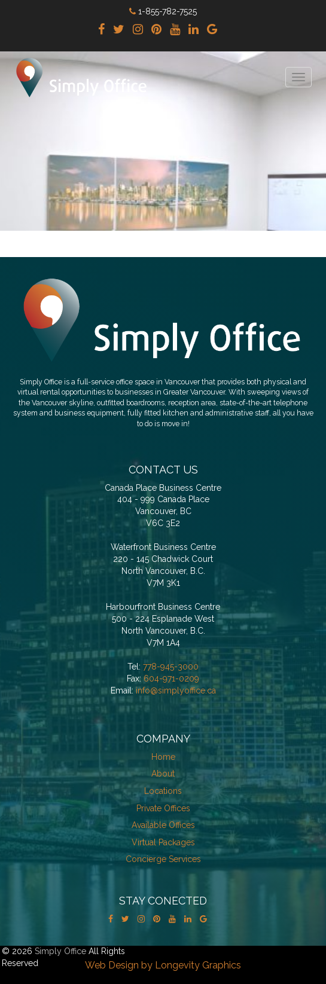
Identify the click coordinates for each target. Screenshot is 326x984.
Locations (163, 791)
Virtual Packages (163, 842)
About (163, 773)
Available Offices (163, 825)
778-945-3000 (171, 666)
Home (163, 757)
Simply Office (60, 951)
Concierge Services (163, 859)
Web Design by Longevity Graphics (163, 965)
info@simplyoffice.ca (176, 690)
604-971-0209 (171, 678)
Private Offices (163, 808)
